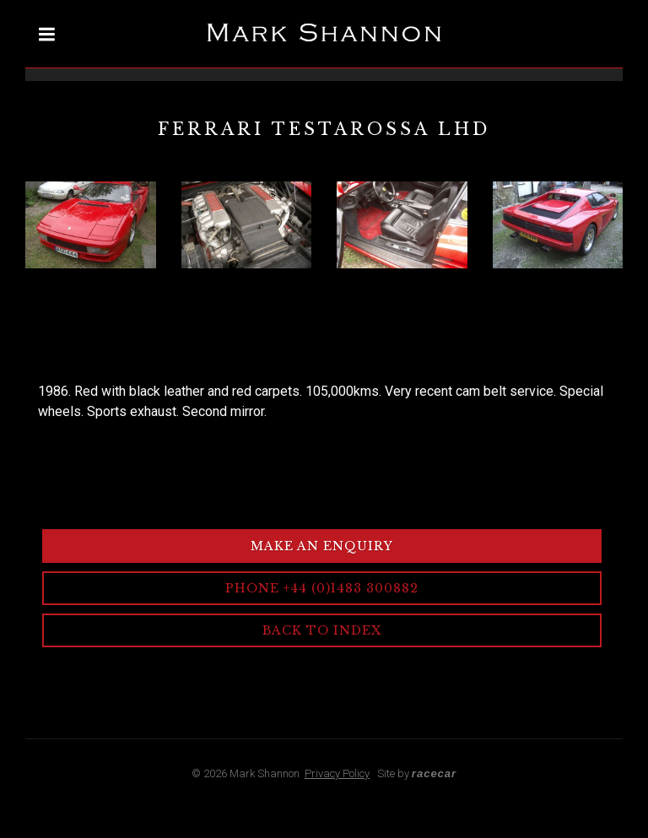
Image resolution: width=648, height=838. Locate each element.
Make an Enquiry (322, 546)
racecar (434, 773)
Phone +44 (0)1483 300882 (321, 588)
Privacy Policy (337, 773)
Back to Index (321, 630)
